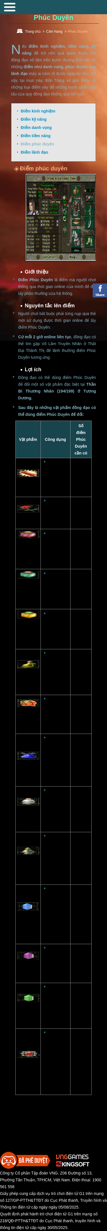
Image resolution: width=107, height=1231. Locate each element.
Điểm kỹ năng (34, 119)
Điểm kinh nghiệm (38, 111)
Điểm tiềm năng (36, 135)
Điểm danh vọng (36, 127)
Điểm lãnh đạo (34, 152)
